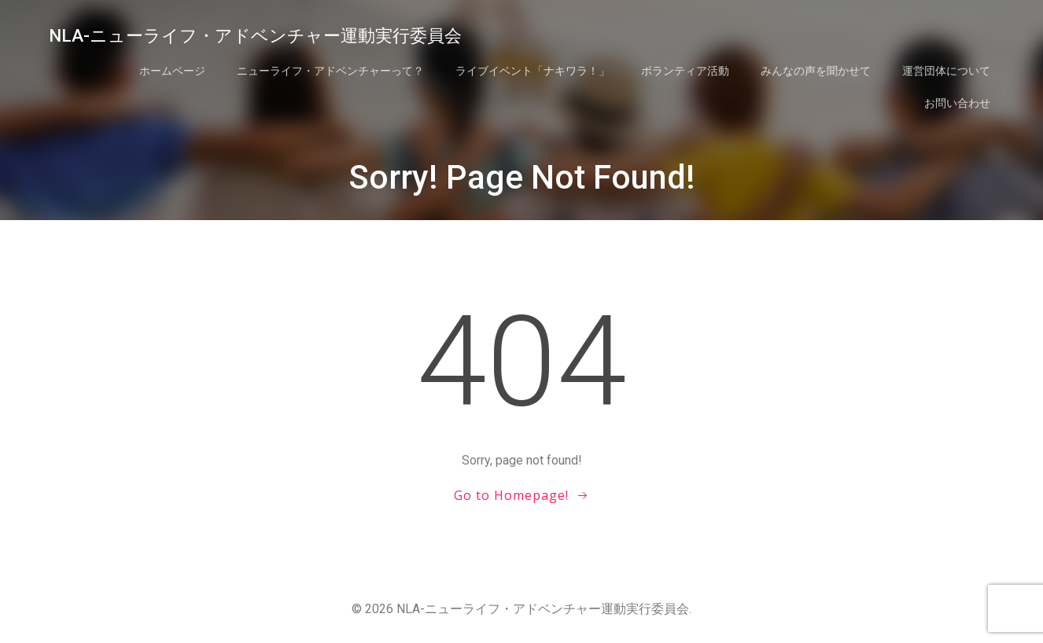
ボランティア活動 (685, 70)
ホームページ (172, 70)
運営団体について (946, 70)
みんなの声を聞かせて (816, 70)
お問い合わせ (957, 103)
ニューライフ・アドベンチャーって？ (330, 70)
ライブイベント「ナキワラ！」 (532, 70)
